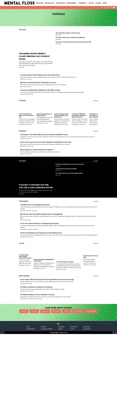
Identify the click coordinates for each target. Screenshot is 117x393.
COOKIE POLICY (86, 385)
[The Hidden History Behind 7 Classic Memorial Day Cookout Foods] (36, 50)
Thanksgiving (78, 370)
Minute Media (56, 391)
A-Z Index (72, 388)
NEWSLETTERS (61, 385)
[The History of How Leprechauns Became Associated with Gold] (76, 57)
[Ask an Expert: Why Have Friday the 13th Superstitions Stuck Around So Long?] (58, 328)
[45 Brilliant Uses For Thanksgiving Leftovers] (58, 238)
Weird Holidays (91, 370)
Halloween (45, 370)
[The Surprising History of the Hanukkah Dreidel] (76, 218)
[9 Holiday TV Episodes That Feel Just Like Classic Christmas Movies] (36, 208)
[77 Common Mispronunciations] (69, 302)
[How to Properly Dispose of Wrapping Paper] (45, 129)
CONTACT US (43, 385)
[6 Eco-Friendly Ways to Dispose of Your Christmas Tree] (27, 129)
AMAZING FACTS (49, 3)
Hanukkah (56, 370)
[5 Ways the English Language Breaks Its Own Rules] (44, 302)
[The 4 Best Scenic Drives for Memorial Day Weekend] (76, 46)
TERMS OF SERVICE (31, 388)
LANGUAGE (106, 3)
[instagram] (108, 7)
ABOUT (28, 385)
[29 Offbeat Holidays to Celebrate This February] (58, 340)
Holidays (24, 370)
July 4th (66, 370)
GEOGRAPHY (82, 3)
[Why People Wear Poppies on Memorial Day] (76, 36)
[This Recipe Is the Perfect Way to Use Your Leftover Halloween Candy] (58, 153)
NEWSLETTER (39, 3)
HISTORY (91, 3)
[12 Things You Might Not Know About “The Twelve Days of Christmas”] (80, 129)
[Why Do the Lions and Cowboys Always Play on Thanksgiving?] (58, 251)
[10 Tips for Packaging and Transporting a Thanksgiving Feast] (58, 276)
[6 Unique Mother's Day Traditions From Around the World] (58, 79)
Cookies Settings (86, 388)
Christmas (34, 370)
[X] (105, 7)
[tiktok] (111, 7)
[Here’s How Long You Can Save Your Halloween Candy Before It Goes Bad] (58, 166)
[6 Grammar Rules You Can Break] (90, 302)
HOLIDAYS (98, 3)
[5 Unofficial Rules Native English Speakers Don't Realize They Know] (25, 302)
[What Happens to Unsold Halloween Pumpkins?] (58, 178)
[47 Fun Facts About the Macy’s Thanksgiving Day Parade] (58, 264)
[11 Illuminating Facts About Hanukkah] (76, 207)
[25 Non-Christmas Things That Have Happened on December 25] (62, 129)
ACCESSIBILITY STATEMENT (46, 388)
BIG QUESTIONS (60, 3)
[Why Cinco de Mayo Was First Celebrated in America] (58, 91)
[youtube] (114, 7)
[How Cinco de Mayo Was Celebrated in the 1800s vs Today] (58, 104)
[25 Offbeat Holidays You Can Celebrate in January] (58, 353)
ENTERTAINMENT (71, 3)
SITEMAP (60, 388)
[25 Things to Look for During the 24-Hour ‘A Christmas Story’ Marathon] (97, 129)
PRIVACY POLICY (73, 385)
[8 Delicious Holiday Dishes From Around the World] (76, 197)
